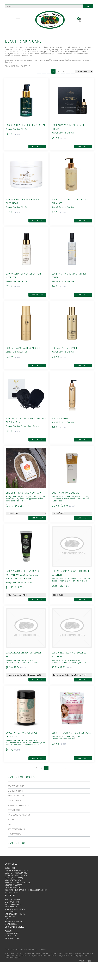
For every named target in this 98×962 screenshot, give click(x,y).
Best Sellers (13, 806)
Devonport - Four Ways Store (17, 857)
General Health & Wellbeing (26, 730)
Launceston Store (13, 875)
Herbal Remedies (81, 488)
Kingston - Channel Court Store (19, 870)
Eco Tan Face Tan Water (65, 343)
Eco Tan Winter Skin (63, 411)
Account (9, 921)
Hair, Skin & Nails (68, 730)
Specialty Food (14, 796)
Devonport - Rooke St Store (16, 859)
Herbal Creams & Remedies (73, 490)
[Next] (72, 71)
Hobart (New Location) (14, 865)
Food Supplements (30, 732)
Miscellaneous (14, 787)
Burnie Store (10, 854)
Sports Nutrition (15, 777)
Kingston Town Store (14, 873)
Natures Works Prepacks (19, 801)
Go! (88, 6)
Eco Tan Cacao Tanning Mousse (23, 343)
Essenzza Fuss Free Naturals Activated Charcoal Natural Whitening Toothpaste (22, 565)
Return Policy (11, 926)
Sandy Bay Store (12, 880)
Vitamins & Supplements (18, 792)
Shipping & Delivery (13, 923)
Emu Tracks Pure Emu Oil (66, 484)
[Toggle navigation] (18, 20)
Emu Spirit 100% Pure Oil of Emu (24, 484)
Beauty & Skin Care (16, 772)
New (9, 811)
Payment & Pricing (12, 929)
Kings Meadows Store (14, 867)
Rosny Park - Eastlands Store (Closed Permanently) (27, 878)
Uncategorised (14, 820)
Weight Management (16, 782)
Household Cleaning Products (62, 652)
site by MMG (88, 955)
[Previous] (38, 71)
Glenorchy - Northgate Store (17, 862)
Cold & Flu (83, 571)
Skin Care (24, 133)
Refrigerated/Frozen (17, 815)
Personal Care (25, 419)
